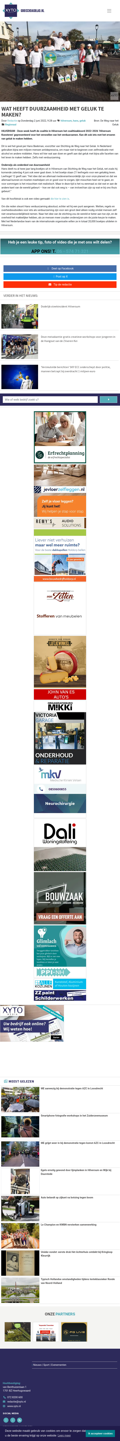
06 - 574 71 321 (73, 251)
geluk (82, 120)
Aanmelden (12, 1423)
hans (75, 120)
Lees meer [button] (64, 1435)
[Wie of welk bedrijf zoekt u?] (50, 399)
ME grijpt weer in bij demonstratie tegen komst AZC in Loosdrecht (78, 1142)
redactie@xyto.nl (16, 1381)
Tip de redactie (60, 284)
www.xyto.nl (14, 1385)
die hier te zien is (59, 198)
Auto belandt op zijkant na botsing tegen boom (67, 1197)
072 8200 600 (15, 1376)
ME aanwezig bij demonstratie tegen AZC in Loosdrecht (72, 1088)
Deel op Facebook (60, 268)
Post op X (60, 276)
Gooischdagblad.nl (32, 11)
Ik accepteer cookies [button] (100, 1433)
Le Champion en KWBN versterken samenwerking (69, 1224)
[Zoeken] (108, 399)
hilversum (66, 120)
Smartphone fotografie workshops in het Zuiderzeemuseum (74, 1115)
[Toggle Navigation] (109, 10)
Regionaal (10, 124)
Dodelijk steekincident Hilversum (60, 306)
